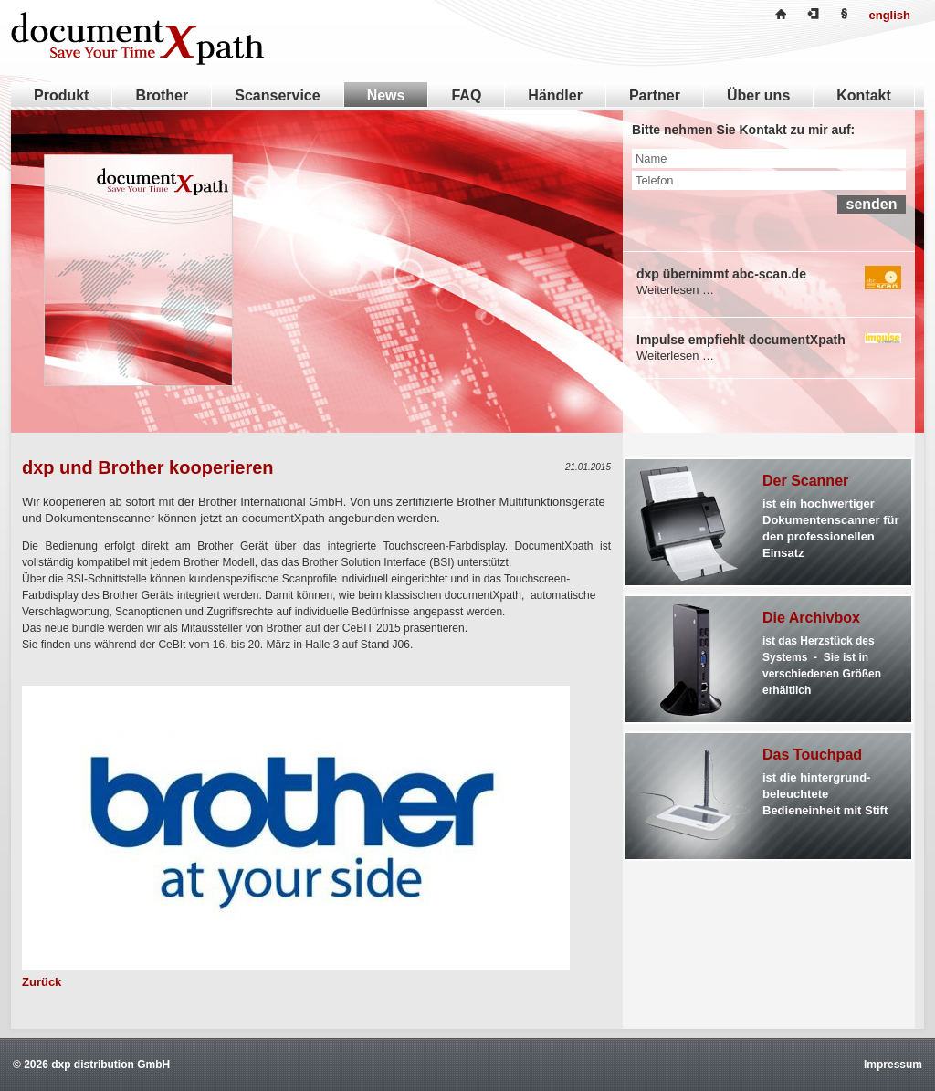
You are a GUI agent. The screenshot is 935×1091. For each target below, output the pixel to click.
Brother (161, 95)
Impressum (893, 1064)
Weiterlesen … (675, 290)
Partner (654, 95)
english (889, 15)
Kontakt (863, 95)
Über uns (758, 95)
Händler (555, 95)
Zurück (41, 982)
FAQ (466, 95)
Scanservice (277, 95)
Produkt (61, 95)
